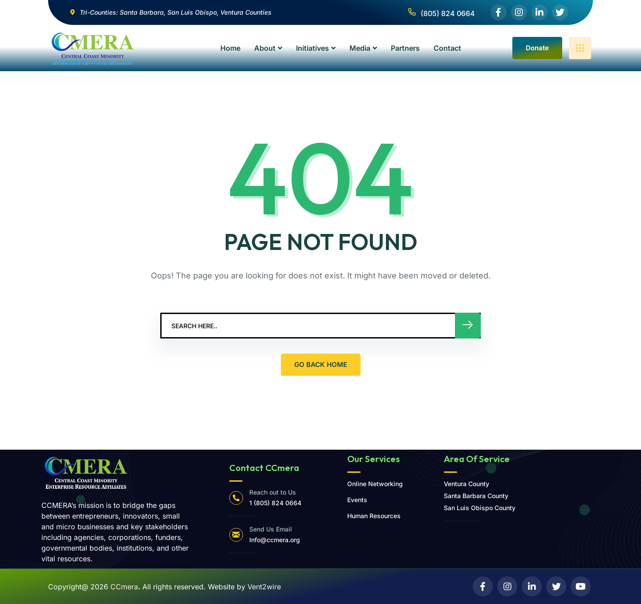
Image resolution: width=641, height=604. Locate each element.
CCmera (124, 586)
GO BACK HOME (320, 364)
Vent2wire (264, 586)
